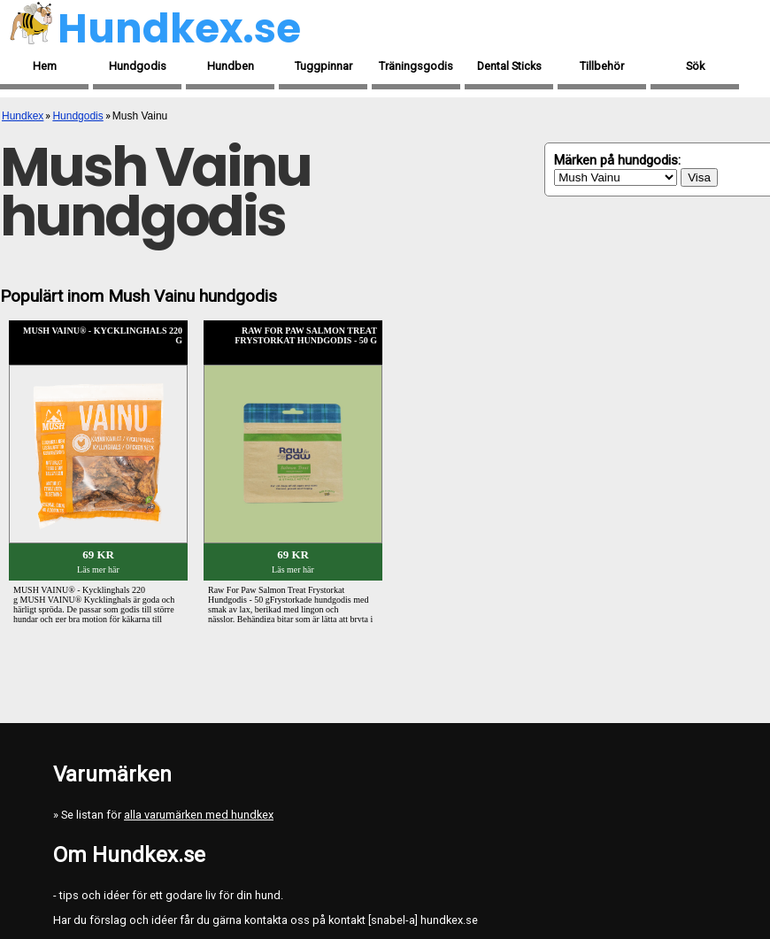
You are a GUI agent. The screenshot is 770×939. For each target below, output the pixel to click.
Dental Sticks (509, 66)
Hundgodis (137, 66)
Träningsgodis (416, 66)
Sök (695, 66)
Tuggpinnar (323, 66)
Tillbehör (602, 66)
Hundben (230, 66)
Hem (45, 66)
